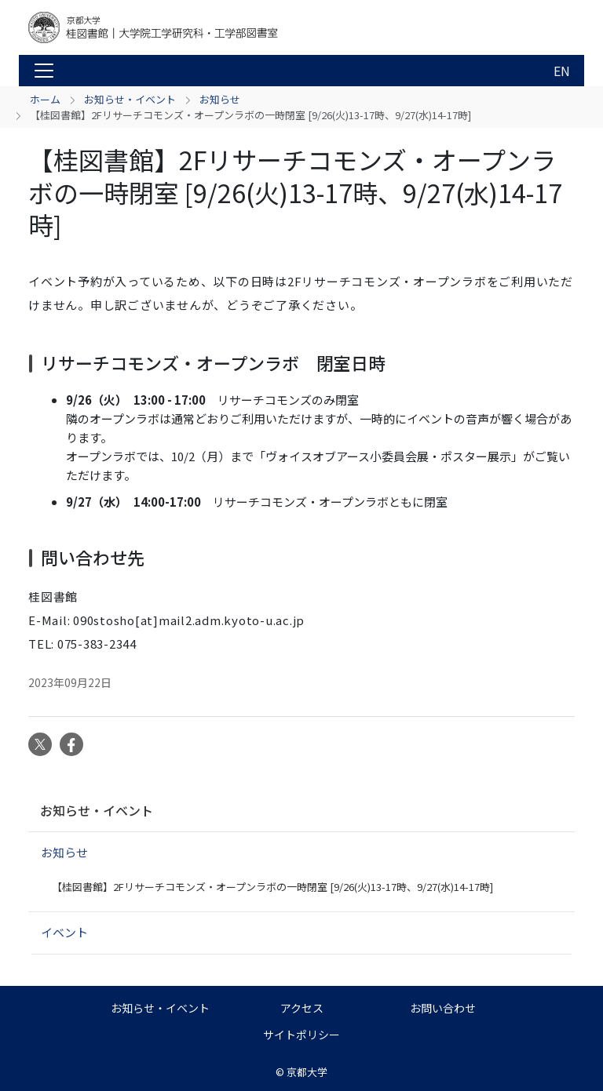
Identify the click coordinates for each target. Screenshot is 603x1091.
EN (562, 70)
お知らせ (219, 99)
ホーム (45, 99)
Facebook (71, 744)
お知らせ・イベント (130, 99)
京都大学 (307, 1071)
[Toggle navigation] (44, 70)
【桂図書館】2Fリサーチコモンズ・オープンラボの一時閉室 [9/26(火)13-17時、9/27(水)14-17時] (272, 886)
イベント (64, 932)
